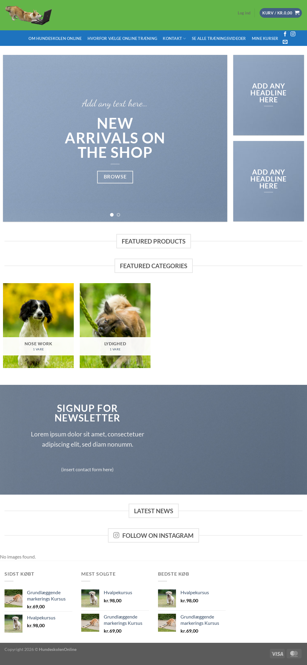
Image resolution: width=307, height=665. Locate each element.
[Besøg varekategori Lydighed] (115, 325)
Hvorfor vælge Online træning (122, 38)
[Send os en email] (285, 42)
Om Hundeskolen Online (55, 38)
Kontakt (174, 38)
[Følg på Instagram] (293, 34)
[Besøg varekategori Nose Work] (38, 325)
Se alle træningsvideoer (219, 38)
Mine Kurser (265, 38)
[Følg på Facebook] (285, 34)
